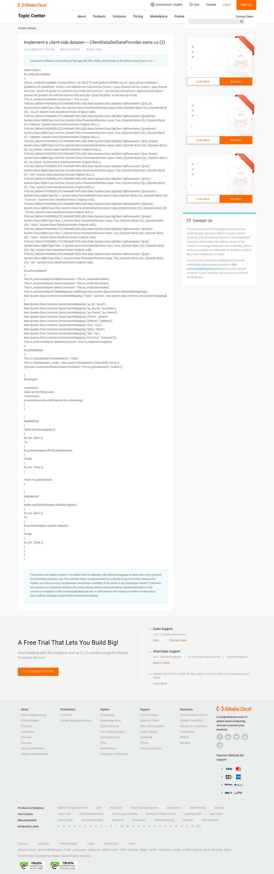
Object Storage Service (144, 807)
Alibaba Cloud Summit (34, 754)
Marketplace (158, 16)
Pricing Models (30, 720)
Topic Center (65, 820)
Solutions (119, 16)
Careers (22, 843)
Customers (27, 731)
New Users (216, 813)
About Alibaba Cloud (33, 715)
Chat (156, 640)
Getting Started (109, 737)
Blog (103, 742)
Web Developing (164, 820)
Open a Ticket (161, 662)
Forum (144, 742)
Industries (117, 820)
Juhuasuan (79, 849)
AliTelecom (165, 849)
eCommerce (174, 807)
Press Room (187, 731)
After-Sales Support (152, 726)
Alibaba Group (27, 849)
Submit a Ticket (149, 720)
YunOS (153, 849)
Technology (107, 715)
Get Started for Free (38, 671)
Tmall (67, 849)
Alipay (227, 849)
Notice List (111, 843)
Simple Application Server (76, 720)
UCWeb (186, 849)
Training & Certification (114, 754)
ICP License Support (112, 731)
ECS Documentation (91, 813)
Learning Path (192, 813)
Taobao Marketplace (49, 849)
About (81, 16)
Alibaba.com (110, 849)
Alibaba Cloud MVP (191, 720)
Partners (180, 16)
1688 (122, 849)
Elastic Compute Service (72, 807)
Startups (26, 742)
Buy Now (235, 81)
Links (131, 843)
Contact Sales (244, 16)
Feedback (146, 737)
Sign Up (246, 5)
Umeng (197, 849)
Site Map (185, 742)
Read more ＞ (148, 60)
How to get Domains (124, 813)
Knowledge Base (110, 720)
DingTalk (217, 849)
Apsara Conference (33, 748)
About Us (43, 843)
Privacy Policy (68, 843)
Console (211, 4)
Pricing (138, 16)
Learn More (203, 81)
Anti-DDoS (116, 807)
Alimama (132, 849)
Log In (226, 4)
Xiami (206, 849)
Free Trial (66, 715)
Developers (139, 820)
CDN (98, 807)
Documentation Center (194, 715)
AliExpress (94, 849)
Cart (194, 4)
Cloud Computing (92, 820)
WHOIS (184, 737)
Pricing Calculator (151, 748)
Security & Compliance (193, 726)
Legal (90, 843)
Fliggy (143, 849)
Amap (177, 849)
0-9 (199, 826)
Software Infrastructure (160, 813)
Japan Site (64, 813)
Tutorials (187, 820)
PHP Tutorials (210, 820)
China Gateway (109, 726)
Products (99, 16)
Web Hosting (198, 807)
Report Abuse (148, 731)
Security (219, 807)
